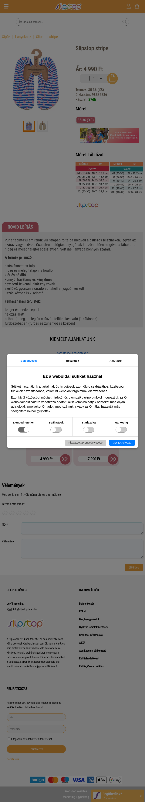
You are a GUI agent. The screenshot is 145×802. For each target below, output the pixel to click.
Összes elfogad (122, 442)
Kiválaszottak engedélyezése (86, 442)
